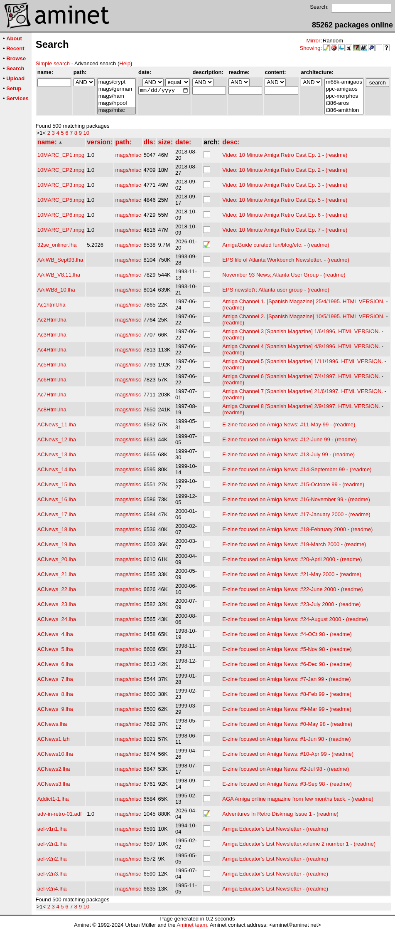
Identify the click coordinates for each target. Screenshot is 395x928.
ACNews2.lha (53, 769)
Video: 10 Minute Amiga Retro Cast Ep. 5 (271, 200)
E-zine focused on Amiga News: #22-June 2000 (279, 589)
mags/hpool (116, 103)
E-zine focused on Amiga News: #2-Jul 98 (272, 769)
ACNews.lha (52, 724)
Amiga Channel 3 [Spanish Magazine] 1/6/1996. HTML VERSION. (301, 331)
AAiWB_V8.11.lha (58, 275)
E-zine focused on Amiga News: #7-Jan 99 (273, 679)
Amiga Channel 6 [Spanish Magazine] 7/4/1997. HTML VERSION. (301, 376)
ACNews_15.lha (56, 484)
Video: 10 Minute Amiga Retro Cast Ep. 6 (271, 215)
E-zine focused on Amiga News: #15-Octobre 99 (279, 484)
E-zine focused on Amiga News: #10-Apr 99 (274, 754)
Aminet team (192, 925)
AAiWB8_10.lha (56, 290)
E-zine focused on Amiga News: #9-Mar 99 (273, 709)
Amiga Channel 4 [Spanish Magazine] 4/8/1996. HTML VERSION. (301, 346)
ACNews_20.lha (56, 559)
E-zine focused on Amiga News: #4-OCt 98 (273, 634)
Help (124, 63)
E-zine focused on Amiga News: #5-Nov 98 (273, 649)
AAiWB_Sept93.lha (60, 260)
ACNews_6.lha (55, 664)
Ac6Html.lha (51, 379)
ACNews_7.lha (55, 679)
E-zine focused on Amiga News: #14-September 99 (283, 469)
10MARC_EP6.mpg (60, 215)
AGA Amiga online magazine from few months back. (284, 799)
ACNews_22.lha (56, 589)
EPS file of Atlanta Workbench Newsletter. (272, 260)
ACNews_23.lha (56, 604)
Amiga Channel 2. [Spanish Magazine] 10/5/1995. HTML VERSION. (303, 316)
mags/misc (116, 110)
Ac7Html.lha (51, 394)
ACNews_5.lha (55, 649)
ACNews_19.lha (56, 544)
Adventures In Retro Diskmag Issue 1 (267, 814)
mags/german (116, 89)
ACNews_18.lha (56, 529)
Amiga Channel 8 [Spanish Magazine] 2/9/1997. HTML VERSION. (301, 406)
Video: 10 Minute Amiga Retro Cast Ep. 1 (271, 155)
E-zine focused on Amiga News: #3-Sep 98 (273, 784)
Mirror (313, 40)
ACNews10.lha (55, 754)
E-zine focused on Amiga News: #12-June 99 (276, 439)
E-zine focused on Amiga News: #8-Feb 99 (273, 694)
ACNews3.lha (53, 784)
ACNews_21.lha (56, 574)
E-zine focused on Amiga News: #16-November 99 (282, 499)
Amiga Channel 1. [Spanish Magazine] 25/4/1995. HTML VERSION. (303, 301)
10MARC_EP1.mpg (60, 155)
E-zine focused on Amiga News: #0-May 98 (274, 724)
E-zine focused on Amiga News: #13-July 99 (275, 454)
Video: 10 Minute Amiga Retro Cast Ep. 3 (271, 185)
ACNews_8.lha (55, 694)
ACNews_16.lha (56, 499)
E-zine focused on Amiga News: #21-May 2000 (278, 574)
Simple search (53, 63)
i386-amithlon (344, 110)
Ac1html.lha (51, 305)
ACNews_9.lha (55, 709)
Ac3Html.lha (51, 335)
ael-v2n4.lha (52, 889)
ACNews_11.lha (56, 424)
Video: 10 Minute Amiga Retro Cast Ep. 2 (271, 170)
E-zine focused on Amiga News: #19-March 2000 (280, 544)
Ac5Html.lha (51, 364)
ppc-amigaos (344, 89)
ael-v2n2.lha (52, 859)
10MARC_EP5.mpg (60, 200)
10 (86, 133)
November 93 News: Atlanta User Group (270, 275)
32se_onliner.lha (57, 245)
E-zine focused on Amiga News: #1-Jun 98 (273, 739)
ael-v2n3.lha (52, 874)
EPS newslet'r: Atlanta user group (262, 290)
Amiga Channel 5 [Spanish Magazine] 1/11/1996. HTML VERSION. (302, 361)
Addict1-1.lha (53, 799)
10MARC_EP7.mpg (60, 230)
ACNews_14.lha (56, 469)
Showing (310, 48)
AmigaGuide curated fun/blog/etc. (262, 245)
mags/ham (116, 96)
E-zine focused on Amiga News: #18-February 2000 (284, 529)
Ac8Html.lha (51, 409)
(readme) (337, 155)
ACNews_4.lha (55, 634)
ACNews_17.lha (56, 514)
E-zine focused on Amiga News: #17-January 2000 (282, 514)
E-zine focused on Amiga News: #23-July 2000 (278, 604)
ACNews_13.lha (56, 454)
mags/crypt (116, 82)
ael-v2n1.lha (52, 844)
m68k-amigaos (344, 82)
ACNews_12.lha (56, 439)
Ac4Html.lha (51, 349)
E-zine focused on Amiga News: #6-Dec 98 (273, 664)
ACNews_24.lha (56, 619)
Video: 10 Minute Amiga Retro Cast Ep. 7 (271, 230)
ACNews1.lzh (53, 739)
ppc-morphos (344, 96)
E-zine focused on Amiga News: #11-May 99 (275, 424)
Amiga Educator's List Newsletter (261, 829)
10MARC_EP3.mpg (60, 185)
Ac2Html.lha (51, 320)
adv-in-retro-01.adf (59, 814)
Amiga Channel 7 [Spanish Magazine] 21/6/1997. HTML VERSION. (302, 391)
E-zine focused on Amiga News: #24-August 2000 (281, 619)
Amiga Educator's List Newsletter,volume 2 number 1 (285, 844)
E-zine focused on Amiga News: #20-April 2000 (278, 559)
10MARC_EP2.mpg (60, 170)
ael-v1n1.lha (52, 829)
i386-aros (344, 103)
